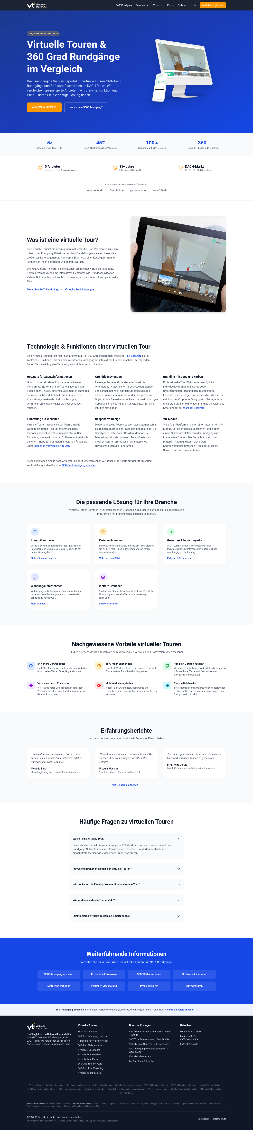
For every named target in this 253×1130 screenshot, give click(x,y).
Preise (170, 5)
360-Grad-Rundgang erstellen (79, 465)
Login (193, 5)
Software (182, 5)
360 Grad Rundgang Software (184, 1085)
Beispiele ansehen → (110, 603)
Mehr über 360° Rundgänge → (44, 289)
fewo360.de (117, 190)
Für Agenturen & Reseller (141, 1061)
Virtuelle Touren (36, 1085)
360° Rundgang (124, 5)
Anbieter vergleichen (212, 5)
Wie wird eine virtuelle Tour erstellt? (126, 900)
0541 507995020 (189, 1044)
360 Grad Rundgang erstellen (93, 1036)
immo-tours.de (94, 190)
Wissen (158, 5)
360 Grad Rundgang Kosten (156, 1085)
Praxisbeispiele (149, 986)
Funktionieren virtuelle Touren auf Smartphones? (126, 916)
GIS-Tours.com (161, 1044)
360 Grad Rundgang (88, 1031)
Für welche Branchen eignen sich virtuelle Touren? (126, 869)
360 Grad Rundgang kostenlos (184, 1089)
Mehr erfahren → (39, 603)
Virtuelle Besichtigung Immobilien (146, 1031)
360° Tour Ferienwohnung (142, 1039)
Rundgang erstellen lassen (78, 1085)
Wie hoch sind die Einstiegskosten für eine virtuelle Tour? (126, 884)
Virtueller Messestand (104, 986)
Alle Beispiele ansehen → (126, 785)
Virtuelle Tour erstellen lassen (128, 1085)
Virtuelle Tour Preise (88, 1059)
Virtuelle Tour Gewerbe (140, 1044)
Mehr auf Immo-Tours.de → (45, 558)
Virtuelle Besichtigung (89, 1050)
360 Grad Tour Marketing (90, 1068)
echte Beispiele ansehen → (182, 1009)
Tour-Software (133, 355)
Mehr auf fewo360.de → (111, 558)
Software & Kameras (194, 974)
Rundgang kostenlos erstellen (93, 1040)
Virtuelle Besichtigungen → (81, 289)
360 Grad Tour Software (90, 1063)
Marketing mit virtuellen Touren (52, 445)
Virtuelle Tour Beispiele (89, 1073)
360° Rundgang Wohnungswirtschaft (148, 1048)
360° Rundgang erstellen (58, 974)
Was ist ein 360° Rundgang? (86, 107)
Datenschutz (219, 1119)
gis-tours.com (138, 190)
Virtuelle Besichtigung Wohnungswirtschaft (126, 1089)
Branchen (142, 5)
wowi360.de (160, 190)
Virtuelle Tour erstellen (89, 1054)
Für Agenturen (194, 986)
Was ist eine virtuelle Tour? (126, 838)
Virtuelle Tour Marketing (210, 1085)
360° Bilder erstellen (149, 974)
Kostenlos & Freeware (104, 974)
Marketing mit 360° (58, 986)
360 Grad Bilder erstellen (90, 1045)
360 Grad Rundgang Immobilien (42, 1089)
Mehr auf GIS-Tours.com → (181, 558)
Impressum (203, 1119)
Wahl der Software (193, 407)
